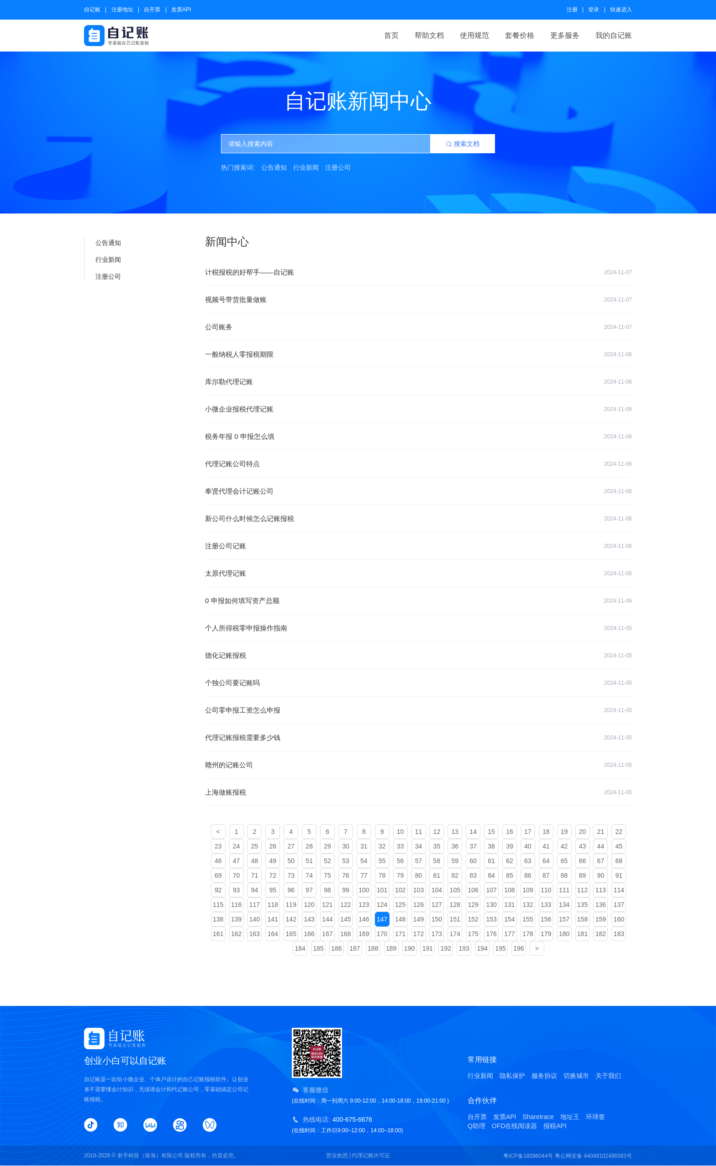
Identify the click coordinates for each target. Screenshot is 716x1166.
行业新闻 (306, 167)
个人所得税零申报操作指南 (418, 628)
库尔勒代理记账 (418, 382)
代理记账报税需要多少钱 (418, 737)
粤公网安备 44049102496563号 (593, 1156)
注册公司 (338, 167)
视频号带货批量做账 (418, 299)
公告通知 (274, 167)
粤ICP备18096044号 (528, 1156)
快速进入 (621, 9)
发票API (181, 9)
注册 (572, 9)
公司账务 (418, 327)
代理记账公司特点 (418, 464)
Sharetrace (537, 1116)
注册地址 (122, 9)
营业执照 (337, 1155)
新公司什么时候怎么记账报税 (418, 518)
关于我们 (608, 1075)
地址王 (569, 1116)
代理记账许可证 (371, 1155)
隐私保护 (512, 1075)
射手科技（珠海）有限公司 (150, 1155)
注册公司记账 (418, 546)
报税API (555, 1126)
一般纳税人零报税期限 (418, 354)
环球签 (595, 1116)
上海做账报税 (418, 792)
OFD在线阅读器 (514, 1126)
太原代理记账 (418, 573)
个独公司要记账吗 (418, 683)
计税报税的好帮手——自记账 (418, 272)
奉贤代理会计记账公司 (418, 491)
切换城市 (576, 1075)
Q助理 (476, 1126)
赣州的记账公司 (418, 765)
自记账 (92, 9)
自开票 (152, 9)
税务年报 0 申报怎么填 (418, 436)
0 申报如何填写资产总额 (418, 600)
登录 (593, 9)
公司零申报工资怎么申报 (418, 710)
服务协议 (544, 1075)
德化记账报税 (418, 655)
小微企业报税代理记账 (418, 409)
